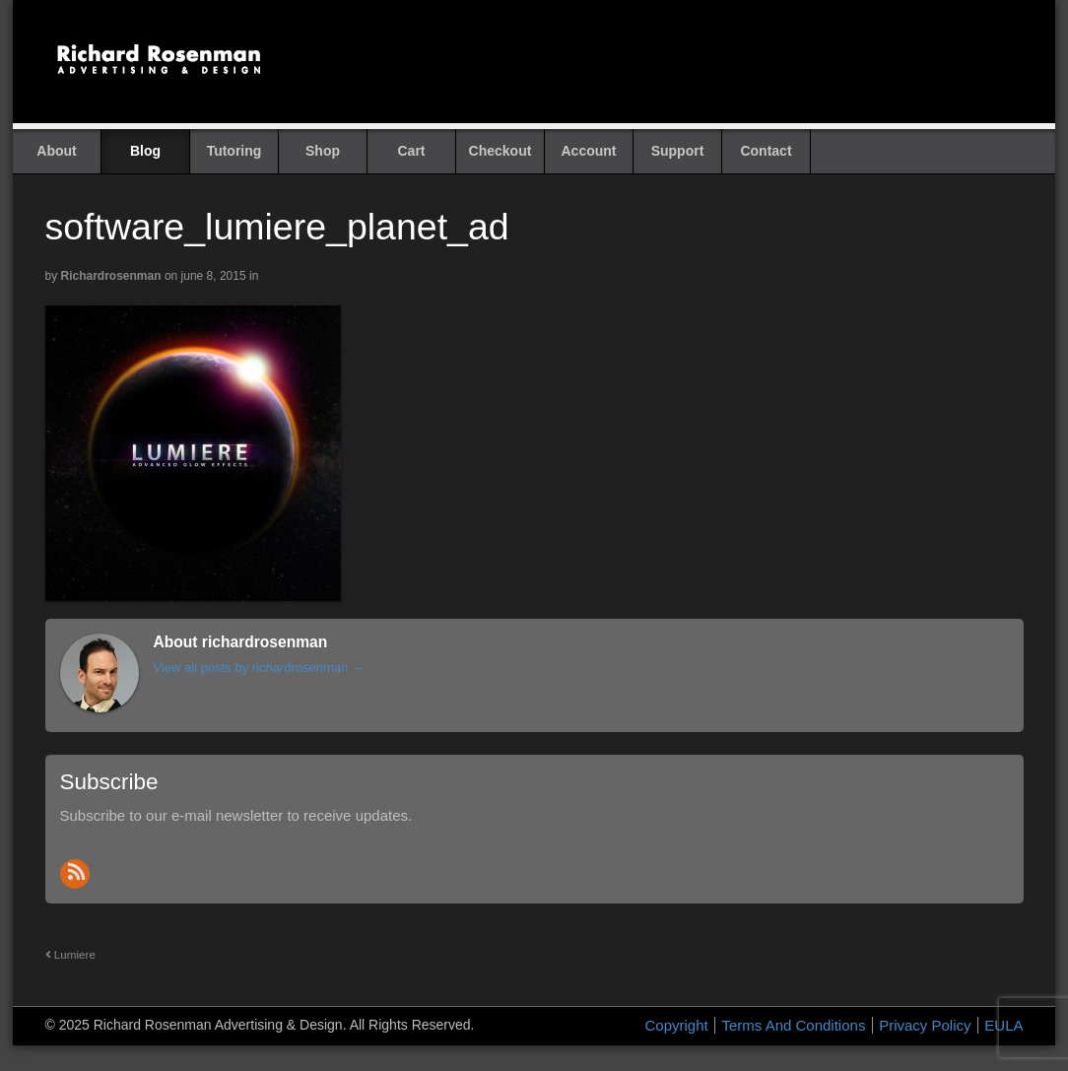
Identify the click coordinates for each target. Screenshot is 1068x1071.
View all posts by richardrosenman (259, 667)
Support (677, 151)
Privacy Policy (924, 1025)
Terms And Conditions (793, 1025)
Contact (765, 151)
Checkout (500, 151)
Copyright (676, 1025)
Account (589, 151)
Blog (145, 151)
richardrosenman (111, 276)
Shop (322, 151)
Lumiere (70, 954)
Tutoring (234, 151)
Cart (411, 151)
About (56, 151)
